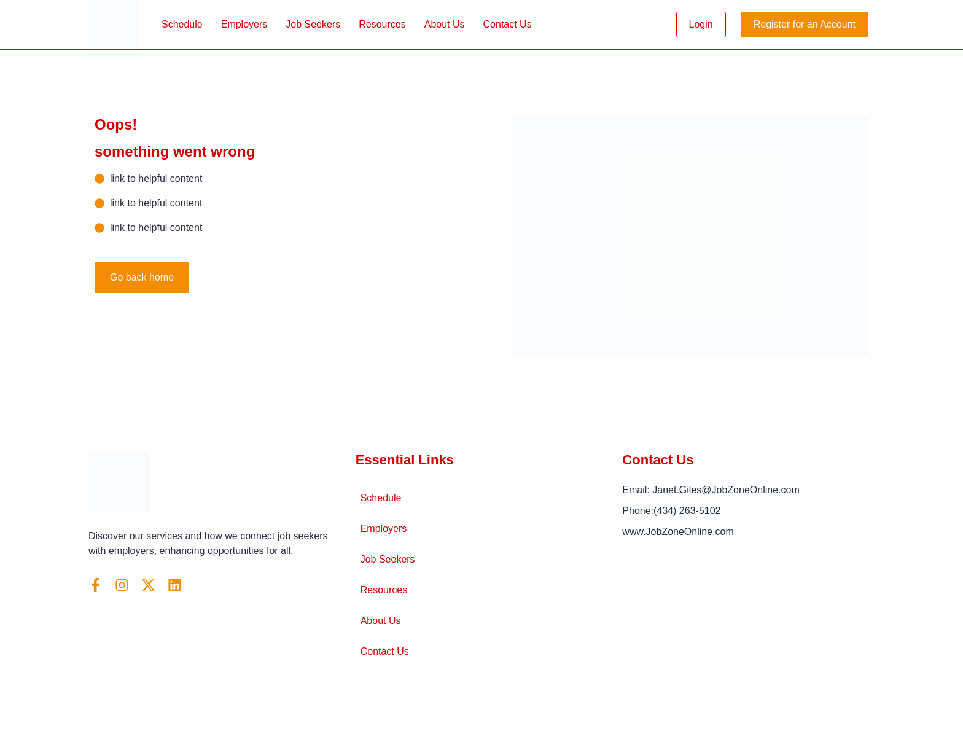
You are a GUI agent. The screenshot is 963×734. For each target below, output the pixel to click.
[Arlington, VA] (748, 629)
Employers (244, 24)
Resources (382, 24)
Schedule (182, 24)
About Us (444, 24)
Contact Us (507, 24)
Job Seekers (313, 24)
